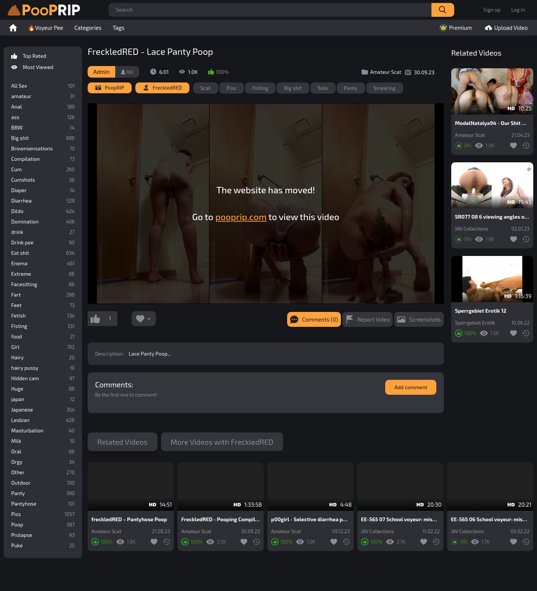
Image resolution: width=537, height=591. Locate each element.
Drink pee (43, 242)
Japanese (43, 409)
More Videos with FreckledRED (222, 441)
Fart (43, 294)
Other (43, 472)
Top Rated (43, 56)
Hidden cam (43, 378)
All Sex (43, 85)
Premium (455, 28)
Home (13, 27)
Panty (43, 493)
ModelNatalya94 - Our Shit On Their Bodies (492, 123)
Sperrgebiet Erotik (475, 323)
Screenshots (425, 319)
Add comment (410, 387)
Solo (323, 88)
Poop (43, 524)
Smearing (385, 88)
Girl (43, 347)
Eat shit (43, 253)
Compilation (43, 159)
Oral (43, 451)
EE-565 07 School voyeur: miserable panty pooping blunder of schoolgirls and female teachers (400, 519)
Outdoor (43, 482)
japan (43, 399)
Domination (43, 221)
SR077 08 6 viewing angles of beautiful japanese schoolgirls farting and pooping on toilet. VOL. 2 (492, 217)
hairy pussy (43, 368)
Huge (43, 388)
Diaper (43, 190)
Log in (518, 10)
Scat (206, 88)
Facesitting (43, 284)
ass (43, 117)
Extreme (43, 274)
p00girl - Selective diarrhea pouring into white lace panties (310, 519)
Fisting (43, 326)
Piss (43, 514)
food (43, 336)
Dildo (43, 211)
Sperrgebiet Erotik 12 (480, 311)
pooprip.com (240, 216)
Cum (43, 169)
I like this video (95, 318)
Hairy (43, 357)
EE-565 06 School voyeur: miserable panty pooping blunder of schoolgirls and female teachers (490, 519)
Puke (43, 545)
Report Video (373, 319)
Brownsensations (43, 148)
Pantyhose (43, 503)
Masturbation (43, 430)
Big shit (43, 138)
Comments (113, 384)
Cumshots (43, 179)
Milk (43, 441)
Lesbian (43, 420)
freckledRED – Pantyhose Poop (129, 519)
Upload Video (505, 28)
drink (43, 232)
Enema (43, 263)
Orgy (43, 462)
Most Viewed (43, 67)
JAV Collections (471, 229)
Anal (43, 106)
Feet (43, 305)
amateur (43, 96)
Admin (101, 71)
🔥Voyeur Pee (45, 27)
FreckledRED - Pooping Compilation (220, 519)
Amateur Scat (470, 135)
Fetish (43, 315)
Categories (87, 27)
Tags (119, 27)
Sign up (492, 10)
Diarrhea (43, 200)
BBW (43, 127)
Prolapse (43, 535)
